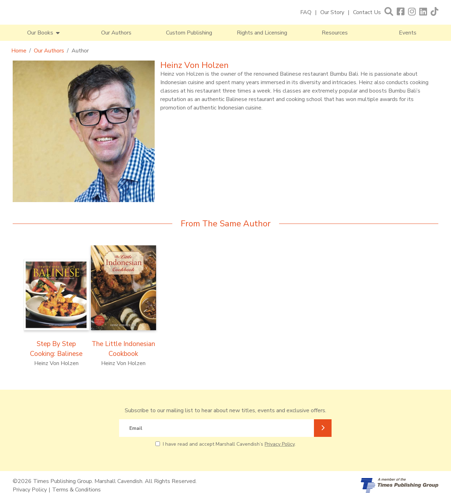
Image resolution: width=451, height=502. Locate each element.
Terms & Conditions (76, 490)
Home (18, 51)
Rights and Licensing (262, 32)
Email (135, 428)
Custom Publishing (189, 32)
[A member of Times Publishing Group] (399, 485)
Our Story (332, 12)
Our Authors (116, 32)
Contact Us (367, 12)
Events (407, 32)
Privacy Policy (280, 444)
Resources (335, 32)
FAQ (305, 12)
